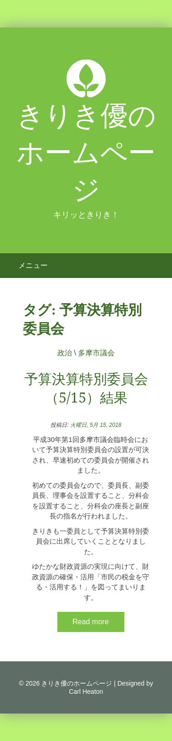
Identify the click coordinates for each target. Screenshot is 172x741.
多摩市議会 (96, 353)
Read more (90, 622)
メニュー (33, 265)
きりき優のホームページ (86, 153)
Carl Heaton (86, 691)
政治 (64, 353)
